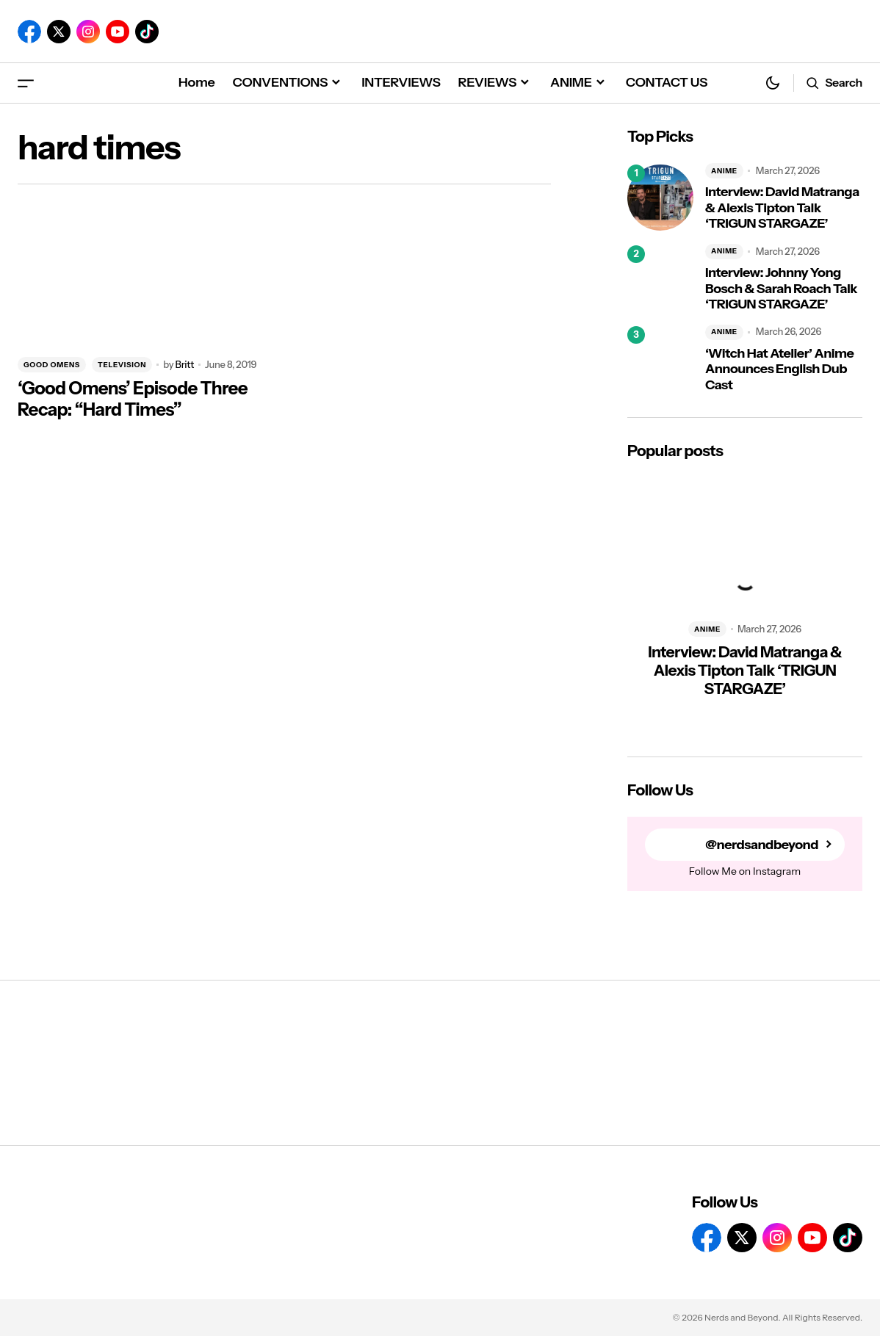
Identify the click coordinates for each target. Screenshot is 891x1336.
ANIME (724, 171)
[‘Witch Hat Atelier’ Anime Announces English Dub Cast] (660, 359)
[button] (25, 82)
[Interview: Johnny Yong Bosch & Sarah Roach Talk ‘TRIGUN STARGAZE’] (660, 278)
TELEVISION (122, 364)
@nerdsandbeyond (761, 845)
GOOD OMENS (52, 364)
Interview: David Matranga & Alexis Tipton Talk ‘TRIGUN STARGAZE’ (782, 207)
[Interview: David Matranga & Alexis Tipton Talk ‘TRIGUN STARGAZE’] (660, 198)
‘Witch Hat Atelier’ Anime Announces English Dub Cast (779, 369)
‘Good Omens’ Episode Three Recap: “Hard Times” (133, 399)
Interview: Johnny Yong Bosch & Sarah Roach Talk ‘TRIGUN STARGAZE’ (781, 288)
